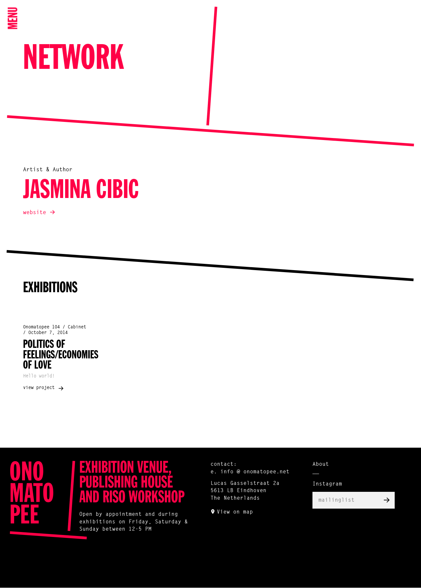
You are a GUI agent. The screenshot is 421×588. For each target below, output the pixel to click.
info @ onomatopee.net (254, 472)
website (34, 212)
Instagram (327, 484)
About (320, 464)
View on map (235, 512)
